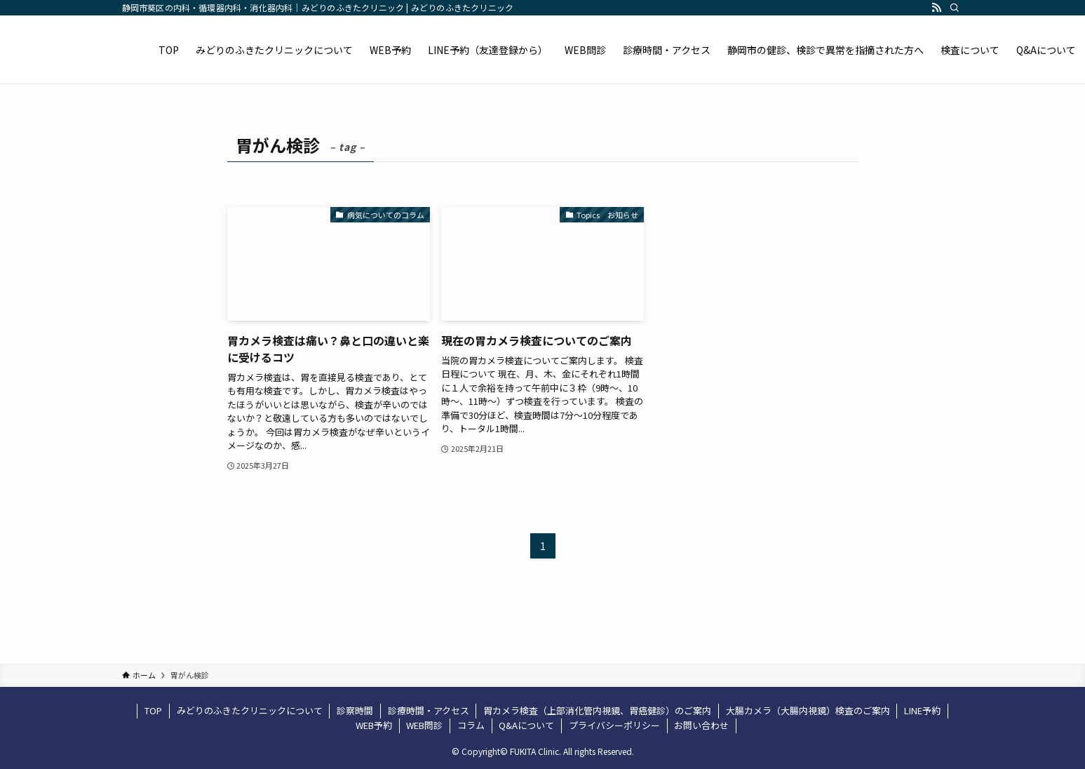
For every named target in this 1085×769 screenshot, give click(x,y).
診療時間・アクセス (428, 710)
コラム (471, 725)
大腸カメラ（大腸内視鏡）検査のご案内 (808, 710)
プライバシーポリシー (614, 725)
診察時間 (355, 710)
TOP (153, 710)
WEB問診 (424, 725)
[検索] (954, 7)
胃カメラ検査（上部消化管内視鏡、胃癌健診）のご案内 (597, 710)
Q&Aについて (526, 725)
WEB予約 (374, 725)
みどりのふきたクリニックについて (250, 710)
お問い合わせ (701, 725)
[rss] (936, 7)
